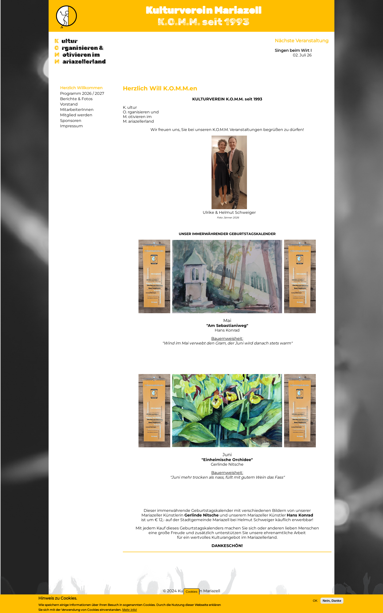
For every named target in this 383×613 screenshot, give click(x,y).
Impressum (71, 126)
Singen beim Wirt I (293, 50)
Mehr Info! (129, 610)
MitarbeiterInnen (77, 109)
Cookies (191, 591)
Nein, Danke (332, 600)
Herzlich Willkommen (81, 88)
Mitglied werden (76, 115)
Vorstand (69, 104)
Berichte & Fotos (76, 99)
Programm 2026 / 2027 (82, 93)
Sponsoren (70, 120)
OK (315, 600)
